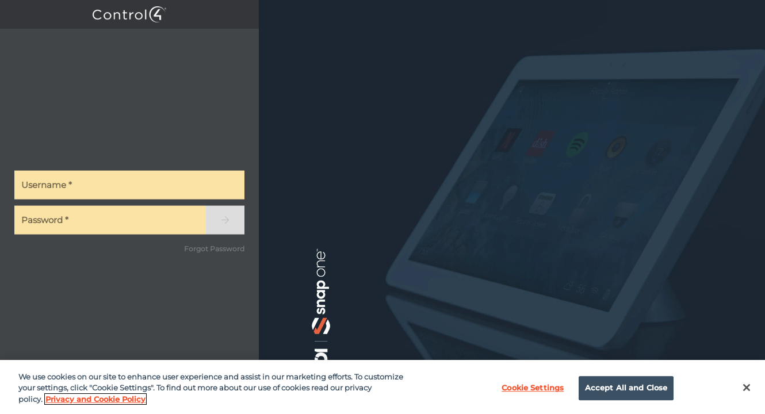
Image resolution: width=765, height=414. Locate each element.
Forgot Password (214, 248)
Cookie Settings (533, 390)
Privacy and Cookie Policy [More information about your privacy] (95, 401)
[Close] (746, 390)
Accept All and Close (626, 390)
